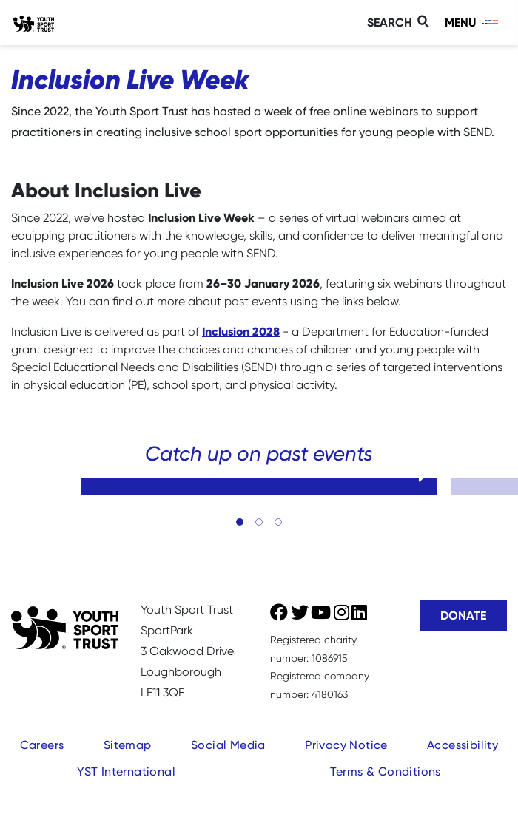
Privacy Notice (346, 745)
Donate (463, 615)
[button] (239, 522)
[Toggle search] (400, 22)
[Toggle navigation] (472, 22)
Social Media (228, 745)
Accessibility (462, 745)
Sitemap (128, 745)
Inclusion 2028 (241, 331)
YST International (126, 771)
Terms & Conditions (385, 771)
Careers (42, 745)
